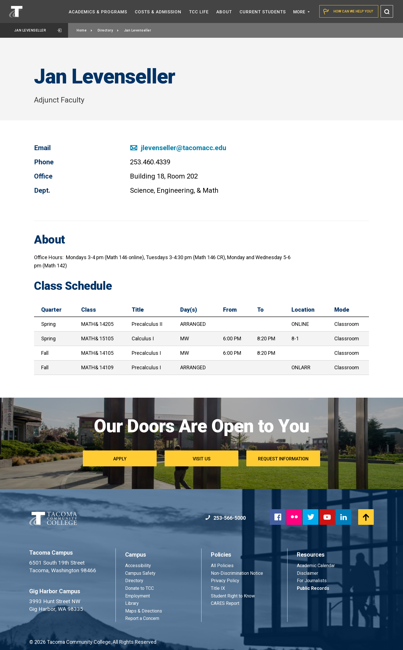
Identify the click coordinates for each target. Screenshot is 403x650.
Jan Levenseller (37, 30)
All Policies (223, 565)
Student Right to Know (233, 596)
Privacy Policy (225, 580)
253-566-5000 (225, 518)
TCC (199, 11)
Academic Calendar (316, 565)
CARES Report (225, 603)
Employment (137, 596)
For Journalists (312, 580)
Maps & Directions (143, 611)
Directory (108, 30)
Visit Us (202, 459)
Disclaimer (307, 573)
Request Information (283, 459)
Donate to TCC (139, 588)
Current (263, 11)
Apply (120, 459)
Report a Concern (142, 618)
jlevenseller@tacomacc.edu (178, 148)
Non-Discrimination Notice (237, 573)
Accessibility (138, 565)
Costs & (158, 11)
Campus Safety (140, 573)
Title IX (218, 588)
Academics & (98, 11)
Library (132, 603)
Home (85, 30)
